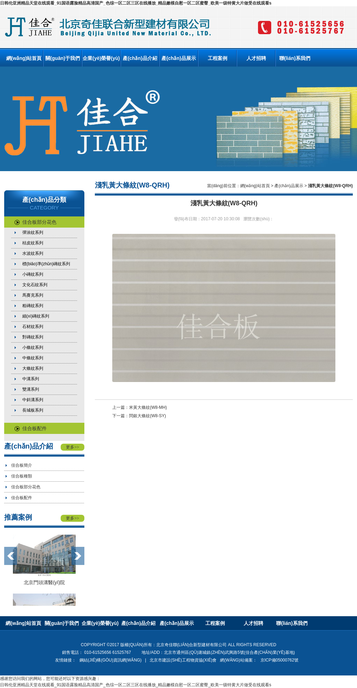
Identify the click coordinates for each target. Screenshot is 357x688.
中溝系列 (30, 378)
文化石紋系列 (34, 284)
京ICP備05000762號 (279, 660)
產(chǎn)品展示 (178, 58)
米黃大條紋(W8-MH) (148, 407)
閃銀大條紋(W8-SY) (147, 415)
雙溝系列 (30, 389)
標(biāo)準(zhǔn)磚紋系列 (46, 263)
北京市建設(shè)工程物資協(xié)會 (183, 660)
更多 (72, 447)
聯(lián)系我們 (294, 58)
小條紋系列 (32, 347)
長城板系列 (32, 410)
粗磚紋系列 (32, 305)
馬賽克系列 (32, 295)
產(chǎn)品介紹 (140, 58)
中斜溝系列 (32, 399)
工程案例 (217, 58)
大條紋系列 (32, 368)
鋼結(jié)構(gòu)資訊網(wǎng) (110, 660)
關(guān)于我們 (62, 58)
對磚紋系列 (32, 337)
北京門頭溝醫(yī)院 (44, 582)
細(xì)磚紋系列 (35, 316)
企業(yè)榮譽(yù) (101, 58)
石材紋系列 (32, 326)
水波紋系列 (32, 253)
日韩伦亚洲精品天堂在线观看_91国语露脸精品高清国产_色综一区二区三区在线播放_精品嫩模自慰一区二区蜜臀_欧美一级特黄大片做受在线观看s (136, 3)
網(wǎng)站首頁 (23, 58)
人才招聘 (256, 58)
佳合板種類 (21, 476)
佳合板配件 (31, 428)
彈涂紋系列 (32, 232)
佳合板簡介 (21, 465)
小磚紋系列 (32, 274)
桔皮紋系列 (32, 242)
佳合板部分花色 (35, 222)
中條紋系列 (32, 358)
